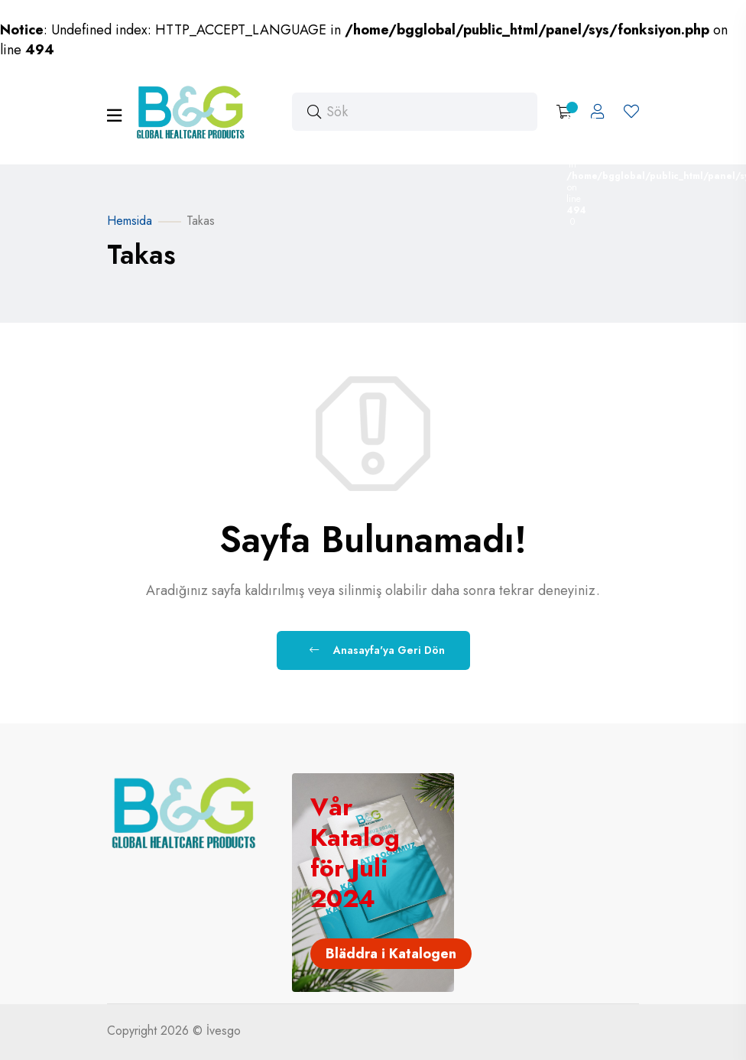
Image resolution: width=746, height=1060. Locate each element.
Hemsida (129, 220)
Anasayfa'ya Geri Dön (377, 650)
